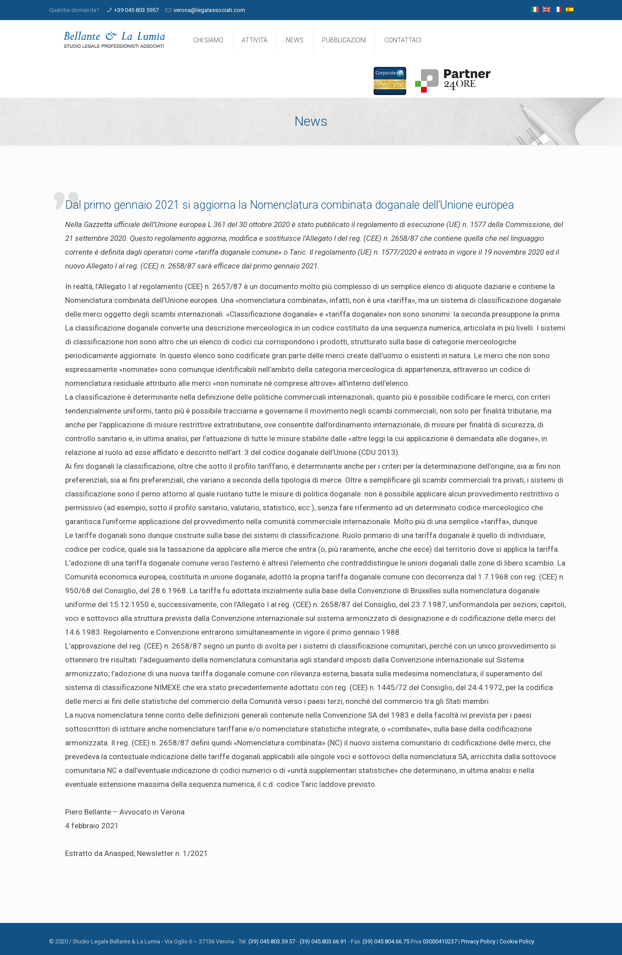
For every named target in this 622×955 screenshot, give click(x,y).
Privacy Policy (478, 941)
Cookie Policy (516, 941)
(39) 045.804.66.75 (385, 941)
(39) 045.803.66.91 (323, 941)
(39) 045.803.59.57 (271, 941)
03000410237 (440, 941)
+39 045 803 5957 (136, 10)
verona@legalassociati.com (209, 10)
